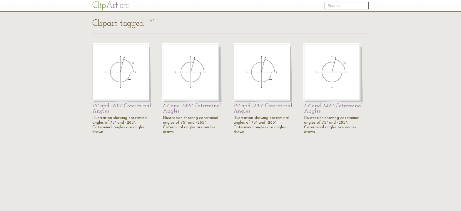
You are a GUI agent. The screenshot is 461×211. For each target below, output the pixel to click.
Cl (110, 5)
